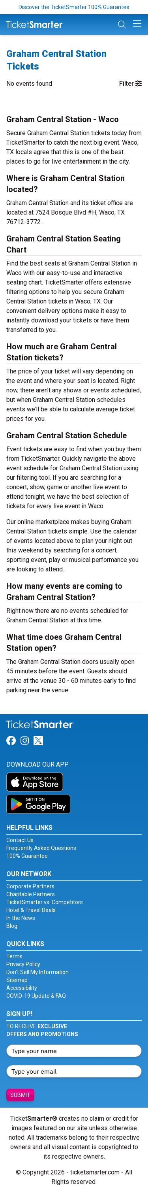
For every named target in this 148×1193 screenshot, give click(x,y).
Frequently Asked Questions (41, 848)
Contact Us (20, 840)
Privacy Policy (23, 964)
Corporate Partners (30, 886)
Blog (11, 926)
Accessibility (21, 988)
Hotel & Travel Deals (31, 910)
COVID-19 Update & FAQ (36, 996)
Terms (14, 956)
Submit (20, 1095)
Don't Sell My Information (37, 972)
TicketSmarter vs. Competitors (44, 902)
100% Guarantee (27, 856)
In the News (20, 918)
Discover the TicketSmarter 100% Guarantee (74, 7)
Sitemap (17, 980)
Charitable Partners (30, 894)
